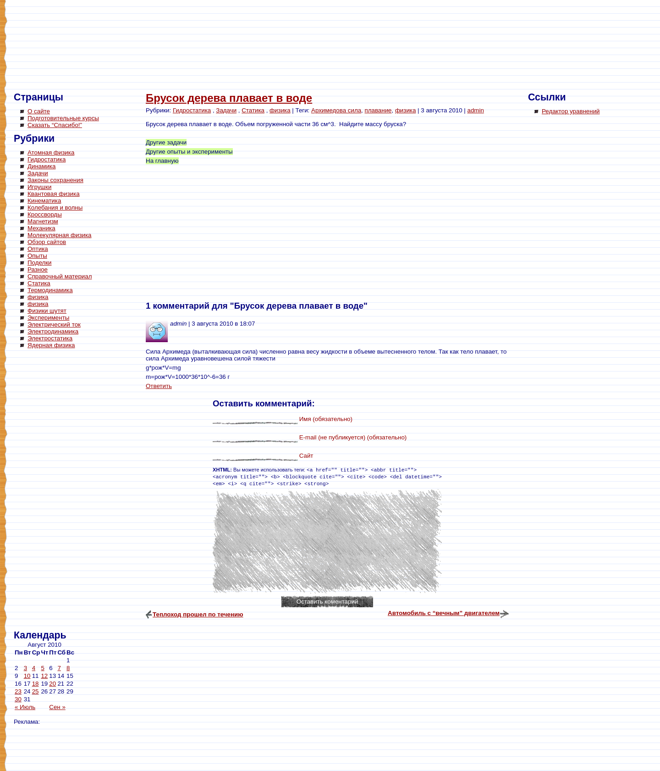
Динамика (41, 166)
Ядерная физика (51, 345)
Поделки (40, 262)
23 (18, 691)
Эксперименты (48, 317)
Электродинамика (53, 331)
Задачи (38, 173)
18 (35, 683)
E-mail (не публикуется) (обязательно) (353, 437)
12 (44, 675)
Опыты (37, 255)
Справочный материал (60, 276)
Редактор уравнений (571, 111)
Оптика (38, 248)
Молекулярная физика (60, 235)
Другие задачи (166, 142)
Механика (41, 228)
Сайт (306, 455)
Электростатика (50, 338)
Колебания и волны (55, 207)
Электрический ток (54, 324)
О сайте (39, 111)
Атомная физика (51, 152)
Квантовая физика (54, 193)
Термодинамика (50, 290)
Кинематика (44, 200)
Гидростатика (47, 159)
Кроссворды (45, 214)
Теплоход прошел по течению (198, 614)
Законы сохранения (55, 180)
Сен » (57, 707)
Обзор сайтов (47, 242)
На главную (162, 160)
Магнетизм (43, 221)
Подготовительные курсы (63, 118)
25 (35, 691)
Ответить (159, 386)
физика (38, 297)
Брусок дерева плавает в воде (229, 98)
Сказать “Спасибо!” (55, 125)
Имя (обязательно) (325, 419)
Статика (39, 283)
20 (52, 683)
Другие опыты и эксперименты (189, 151)
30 (18, 699)
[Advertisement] (50, 490)
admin (476, 110)
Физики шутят (47, 310)
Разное (38, 269)
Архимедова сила (336, 110)
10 (27, 675)
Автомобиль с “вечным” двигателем (444, 613)
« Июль (25, 707)
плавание (378, 110)
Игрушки (39, 186)
